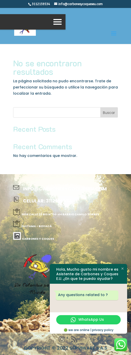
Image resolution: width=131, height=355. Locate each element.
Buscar (109, 112)
